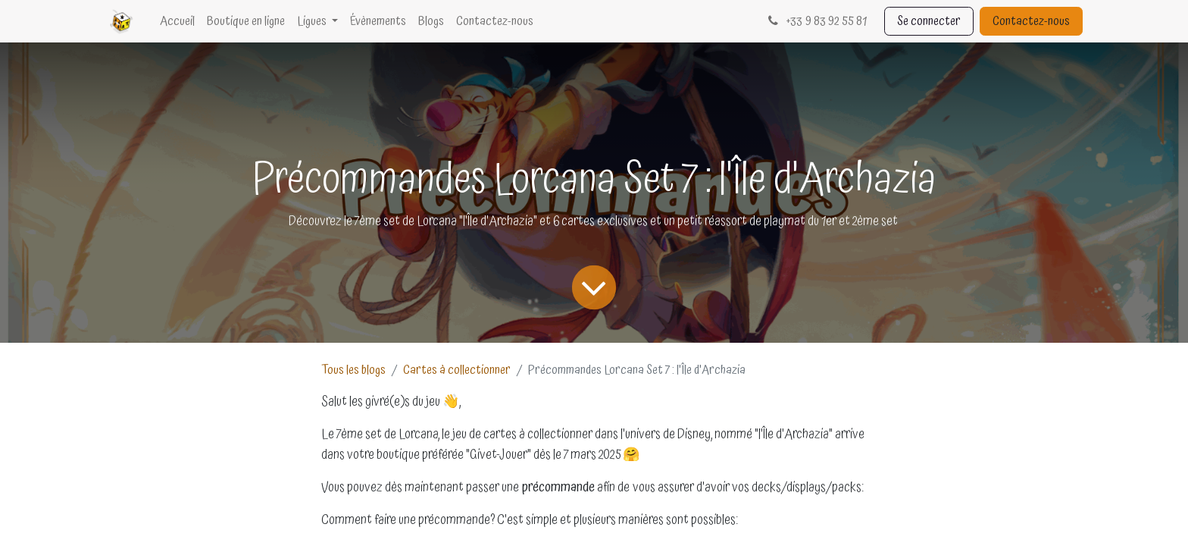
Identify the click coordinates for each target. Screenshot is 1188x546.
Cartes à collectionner (457, 370)
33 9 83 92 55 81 (815, 21)
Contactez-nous (1031, 21)
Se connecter (929, 21)
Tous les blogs (353, 370)
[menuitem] (177, 21)
